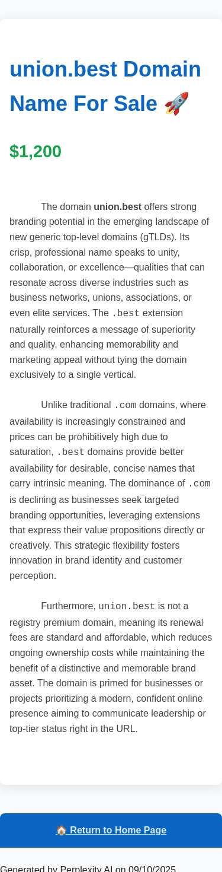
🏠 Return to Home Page (111, 824)
